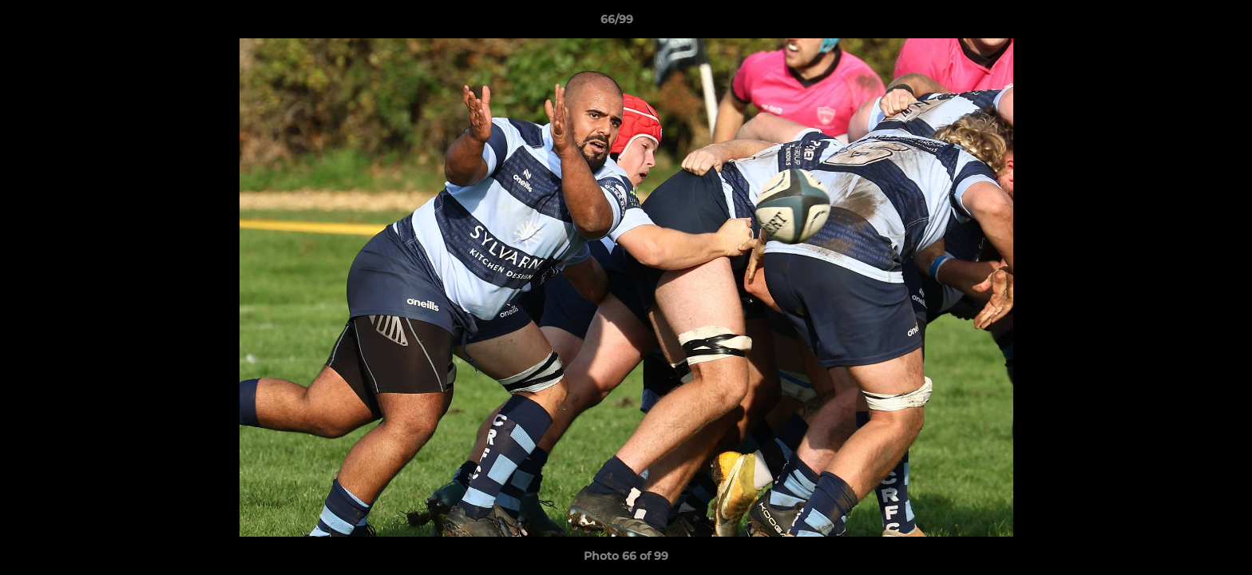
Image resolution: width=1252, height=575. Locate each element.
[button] (1185, 23)
